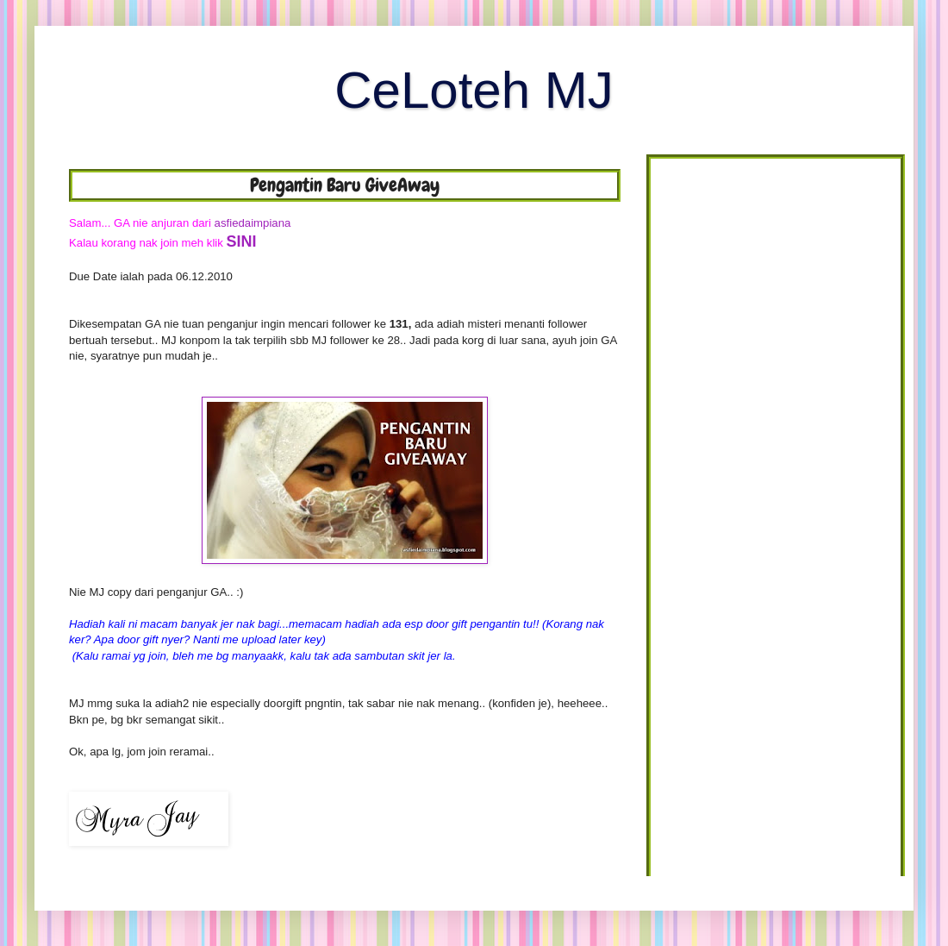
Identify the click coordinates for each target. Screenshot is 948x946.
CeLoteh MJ (474, 90)
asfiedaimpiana (253, 222)
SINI (242, 241)
